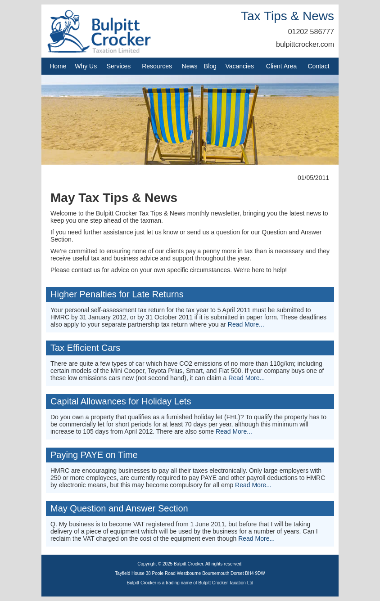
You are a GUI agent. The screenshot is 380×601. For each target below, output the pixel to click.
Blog (210, 66)
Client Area (281, 66)
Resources (157, 66)
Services (119, 66)
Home (58, 66)
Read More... (246, 324)
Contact (319, 66)
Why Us (86, 66)
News (190, 66)
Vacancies (239, 66)
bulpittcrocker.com (305, 44)
